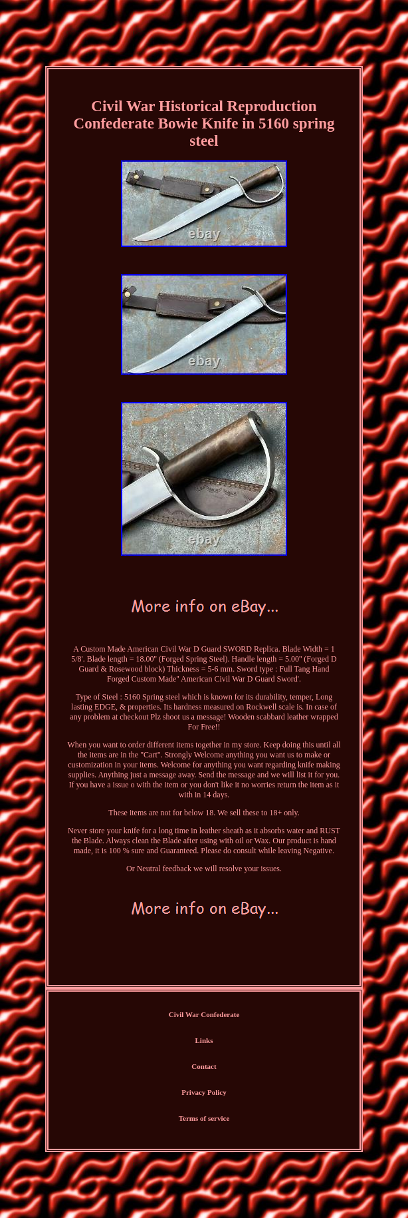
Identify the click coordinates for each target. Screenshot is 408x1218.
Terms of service (204, 1118)
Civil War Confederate (204, 1014)
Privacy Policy (204, 1092)
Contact (203, 1066)
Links (204, 1040)
